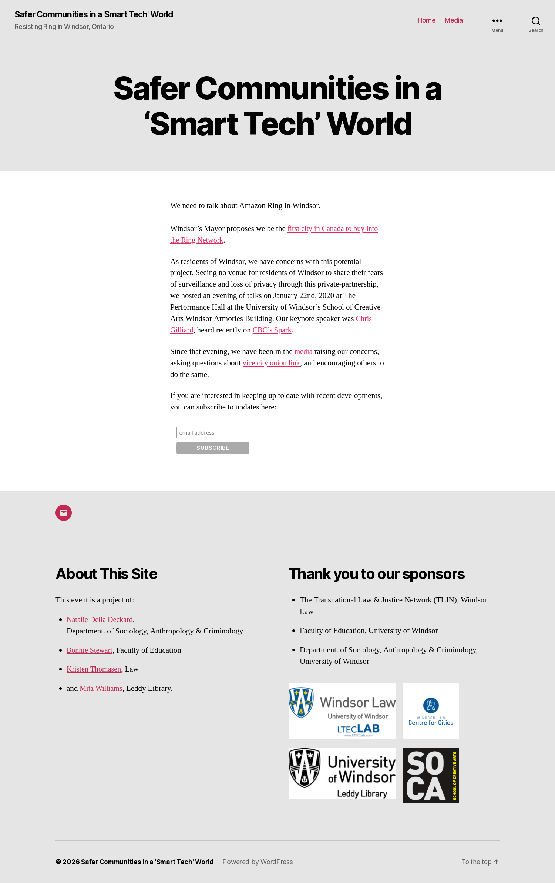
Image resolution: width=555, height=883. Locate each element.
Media (454, 20)
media (305, 352)
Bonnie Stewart (91, 651)
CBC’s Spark (274, 330)
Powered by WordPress (262, 862)
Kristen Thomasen (95, 670)
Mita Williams (102, 689)
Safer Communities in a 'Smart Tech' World (99, 14)
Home (426, 20)
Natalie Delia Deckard (101, 620)
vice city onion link (273, 363)
